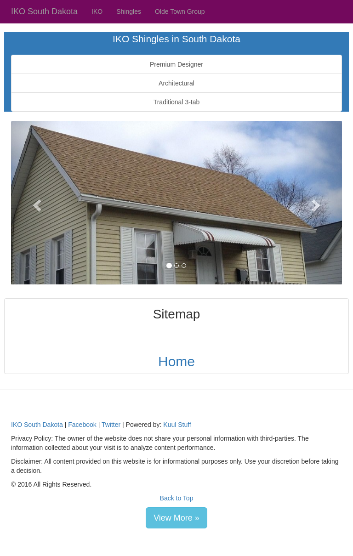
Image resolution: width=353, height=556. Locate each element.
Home (176, 361)
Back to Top (177, 498)
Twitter (111, 424)
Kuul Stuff (177, 424)
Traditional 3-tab (177, 102)
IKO (96, 11)
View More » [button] (176, 517)
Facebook (82, 424)
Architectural (176, 83)
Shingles (128, 11)
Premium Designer (176, 64)
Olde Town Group (180, 11)
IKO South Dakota (44, 11)
